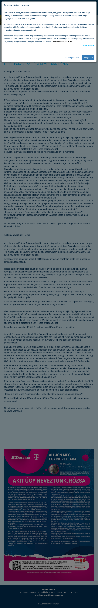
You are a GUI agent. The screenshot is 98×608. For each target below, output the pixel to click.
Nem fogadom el (72, 58)
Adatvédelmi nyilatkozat (62, 41)
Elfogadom (88, 58)
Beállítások (88, 46)
